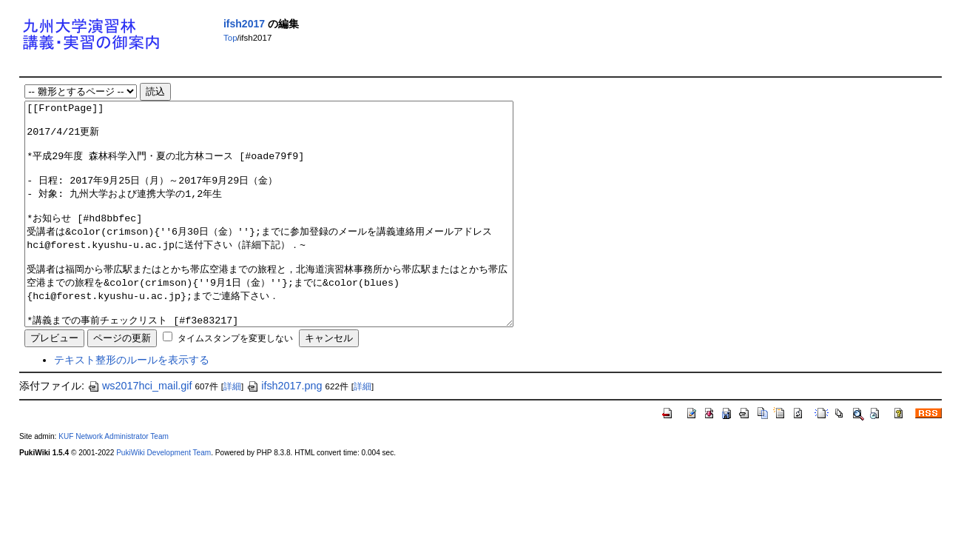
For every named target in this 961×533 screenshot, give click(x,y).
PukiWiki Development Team (163, 497)
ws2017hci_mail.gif (139, 430)
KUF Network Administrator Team (113, 481)
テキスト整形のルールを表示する (131, 404)
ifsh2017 (244, 24)
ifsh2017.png (284, 430)
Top (230, 37)
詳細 (232, 430)
